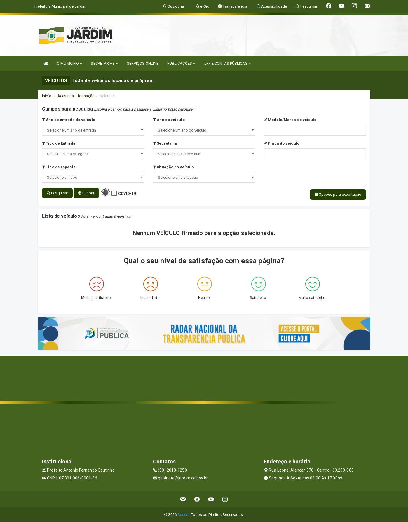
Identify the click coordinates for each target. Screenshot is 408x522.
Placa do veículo (281, 143)
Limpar (86, 193)
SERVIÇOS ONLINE (143, 63)
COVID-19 (127, 193)
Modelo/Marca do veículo (290, 120)
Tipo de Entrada (58, 143)
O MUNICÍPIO (69, 63)
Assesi (183, 514)
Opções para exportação (338, 194)
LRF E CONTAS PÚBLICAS (227, 63)
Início (46, 96)
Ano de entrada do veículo (68, 120)
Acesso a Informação (76, 96)
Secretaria (165, 143)
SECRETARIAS (104, 63)
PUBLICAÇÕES (181, 63)
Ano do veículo (169, 120)
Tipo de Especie (59, 167)
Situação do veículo (173, 167)
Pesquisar (57, 193)
